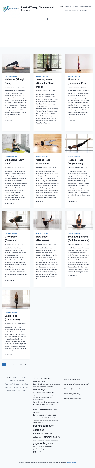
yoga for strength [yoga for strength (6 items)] (38, 449)
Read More (9, 121)
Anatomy (15, 387)
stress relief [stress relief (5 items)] (47, 440)
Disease (75, 7)
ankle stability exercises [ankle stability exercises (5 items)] (38, 378)
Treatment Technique (12, 384)
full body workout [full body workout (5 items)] (36, 397)
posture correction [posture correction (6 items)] (38, 422)
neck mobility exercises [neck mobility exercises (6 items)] (48, 417)
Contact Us (83, 11)
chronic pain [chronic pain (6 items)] (50, 386)
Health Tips (24, 384)
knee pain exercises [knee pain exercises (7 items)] (48, 404)
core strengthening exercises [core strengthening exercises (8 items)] (43, 392)
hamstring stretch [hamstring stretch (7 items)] (46, 397)
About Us (68, 7)
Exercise (75, 11)
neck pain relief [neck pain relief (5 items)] (36, 420)
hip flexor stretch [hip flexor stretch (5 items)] (45, 399)
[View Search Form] (47, 19)
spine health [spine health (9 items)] (38, 437)
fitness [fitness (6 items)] (46, 395)
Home (61, 7)
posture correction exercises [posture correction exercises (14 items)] (43, 427)
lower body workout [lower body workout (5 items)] (37, 417)
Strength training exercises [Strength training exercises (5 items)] (38, 440)
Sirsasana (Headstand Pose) (73, 389)
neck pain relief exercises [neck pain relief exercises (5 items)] (45, 420)
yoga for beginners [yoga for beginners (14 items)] (43, 443)
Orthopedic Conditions (16, 381)
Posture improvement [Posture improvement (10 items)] (42, 433)
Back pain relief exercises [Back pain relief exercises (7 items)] (41, 384)
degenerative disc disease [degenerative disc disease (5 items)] (38, 395)
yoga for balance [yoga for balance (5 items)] (54, 440)
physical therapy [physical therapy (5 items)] (55, 420)
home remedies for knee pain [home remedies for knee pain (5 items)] (54, 402)
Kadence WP (71, 463)
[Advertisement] (47, 34)
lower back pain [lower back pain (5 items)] (36, 412)
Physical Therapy (85, 7)
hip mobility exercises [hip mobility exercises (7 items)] (40, 402)
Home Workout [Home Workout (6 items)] (37, 404)
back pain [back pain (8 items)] (47, 379)
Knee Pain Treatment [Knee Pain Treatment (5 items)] (37, 407)
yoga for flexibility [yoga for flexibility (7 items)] (38, 446)
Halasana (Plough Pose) (72, 379)
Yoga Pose (8, 76)
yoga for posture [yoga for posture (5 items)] (48, 446)
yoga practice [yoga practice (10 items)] (39, 451)
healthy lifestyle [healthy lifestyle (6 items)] (37, 399)
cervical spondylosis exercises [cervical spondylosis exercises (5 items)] (39, 386)
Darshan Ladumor (11, 87)
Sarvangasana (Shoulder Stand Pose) (45, 83)
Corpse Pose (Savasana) (72, 398)
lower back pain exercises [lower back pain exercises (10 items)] (44, 415)
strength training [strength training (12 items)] (52, 437)
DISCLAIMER (22, 390)
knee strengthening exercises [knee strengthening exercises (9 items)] (45, 409)
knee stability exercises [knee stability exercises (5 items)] (47, 407)
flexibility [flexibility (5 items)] (51, 395)
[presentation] (16, 63)
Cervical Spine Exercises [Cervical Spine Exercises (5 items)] (55, 384)
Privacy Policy (11, 390)
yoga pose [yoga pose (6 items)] (46, 449)
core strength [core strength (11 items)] (39, 389)
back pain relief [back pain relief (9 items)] (39, 381)
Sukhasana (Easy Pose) (72, 394)
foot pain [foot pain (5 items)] (55, 395)
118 (20, 364)
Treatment (67, 11)
